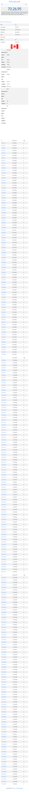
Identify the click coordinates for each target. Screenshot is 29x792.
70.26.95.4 (3, 153)
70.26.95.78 (3, 337)
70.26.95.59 (3, 289)
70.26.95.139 (3, 492)
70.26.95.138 (3, 489)
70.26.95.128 (3, 464)
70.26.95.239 (3, 744)
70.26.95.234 (3, 731)
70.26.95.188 (3, 617)
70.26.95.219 (3, 694)
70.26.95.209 (3, 669)
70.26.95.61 (3, 294)
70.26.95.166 (3, 559)
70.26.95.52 (3, 272)
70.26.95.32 (3, 222)
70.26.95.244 (3, 756)
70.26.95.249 (3, 769)
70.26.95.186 (3, 612)
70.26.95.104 (3, 405)
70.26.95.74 (3, 327)
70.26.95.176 (3, 587)
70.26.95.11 (3, 170)
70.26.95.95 (3, 382)
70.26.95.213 (3, 679)
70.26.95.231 (3, 724)
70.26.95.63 (3, 299)
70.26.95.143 (3, 502)
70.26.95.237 (3, 739)
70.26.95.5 (3, 155)
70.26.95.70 (3, 317)
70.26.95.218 (3, 691)
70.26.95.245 (3, 759)
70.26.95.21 (3, 195)
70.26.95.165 (3, 556)
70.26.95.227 (3, 714)
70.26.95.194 (3, 632)
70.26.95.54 (3, 277)
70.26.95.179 (3, 594)
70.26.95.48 (3, 262)
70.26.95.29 (3, 215)
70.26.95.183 (3, 604)
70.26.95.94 (3, 380)
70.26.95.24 (3, 202)
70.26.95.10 (3, 167)
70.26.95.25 (3, 205)
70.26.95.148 (3, 514)
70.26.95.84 (3, 352)
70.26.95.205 (3, 659)
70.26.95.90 (3, 370)
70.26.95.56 (3, 282)
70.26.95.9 (3, 165)
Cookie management (19, 788)
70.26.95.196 (3, 637)
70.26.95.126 (3, 459)
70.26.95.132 (3, 474)
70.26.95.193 (3, 629)
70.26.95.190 (3, 622)
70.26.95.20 (3, 192)
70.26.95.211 (3, 674)
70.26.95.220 (3, 696)
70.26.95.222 (3, 701)
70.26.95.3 (3, 150)
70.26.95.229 (3, 719)
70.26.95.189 (3, 619)
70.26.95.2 (3, 148)
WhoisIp (12, 1)
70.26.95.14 (3, 177)
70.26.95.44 (3, 252)
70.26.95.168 (3, 564)
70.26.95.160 (3, 544)
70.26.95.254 (3, 781)
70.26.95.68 (3, 312)
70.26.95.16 (3, 182)
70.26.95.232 (3, 726)
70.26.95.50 (3, 267)
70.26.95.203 (3, 654)
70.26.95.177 (3, 589)
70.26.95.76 (3, 332)
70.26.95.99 (3, 392)
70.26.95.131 (3, 472)
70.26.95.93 (3, 377)
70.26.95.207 (3, 664)
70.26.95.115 (3, 432)
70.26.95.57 (3, 284)
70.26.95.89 (3, 367)
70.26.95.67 (3, 309)
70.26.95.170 (3, 569)
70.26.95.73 (3, 324)
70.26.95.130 (3, 469)
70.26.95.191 (3, 624)
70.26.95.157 (3, 536)
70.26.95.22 (3, 197)
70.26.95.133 (3, 477)
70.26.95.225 (3, 709)
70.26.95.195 (3, 634)
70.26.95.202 (3, 652)
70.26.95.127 (3, 462)
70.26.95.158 (3, 539)
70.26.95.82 (3, 347)
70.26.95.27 (3, 210)
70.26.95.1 (3, 145)
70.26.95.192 (3, 627)
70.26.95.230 (3, 721)
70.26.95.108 (3, 415)
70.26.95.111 (3, 422)
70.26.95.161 (3, 546)
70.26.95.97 (3, 387)
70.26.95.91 (3, 372)
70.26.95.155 (3, 531)
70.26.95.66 (3, 307)
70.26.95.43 (3, 250)
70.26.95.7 (3, 160)
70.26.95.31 (3, 220)
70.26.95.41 (3, 245)
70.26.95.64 (3, 302)
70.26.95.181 (3, 599)
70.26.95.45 (3, 255)
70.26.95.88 (3, 365)
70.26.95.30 (3, 217)
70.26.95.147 (3, 512)
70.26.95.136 (3, 484)
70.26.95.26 (3, 207)
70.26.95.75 (3, 329)
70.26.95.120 (3, 444)
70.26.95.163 (3, 551)
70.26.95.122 (3, 449)
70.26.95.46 (3, 257)
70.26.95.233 (3, 729)
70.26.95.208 (3, 667)
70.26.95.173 (3, 580)
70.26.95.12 (3, 172)
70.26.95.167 (3, 561)
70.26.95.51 (3, 269)
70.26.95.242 (3, 751)
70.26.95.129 (3, 467)
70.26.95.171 (3, 571)
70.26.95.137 (3, 487)
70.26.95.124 (3, 454)
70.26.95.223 (3, 704)
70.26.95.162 (3, 549)
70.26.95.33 (3, 225)
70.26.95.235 (3, 734)
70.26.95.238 (3, 741)
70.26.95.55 (3, 279)
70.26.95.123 (3, 452)
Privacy (13, 788)
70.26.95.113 (3, 427)
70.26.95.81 (3, 344)
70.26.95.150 (3, 519)
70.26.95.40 (3, 242)
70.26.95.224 (3, 706)
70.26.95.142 (3, 499)
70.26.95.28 (3, 212)
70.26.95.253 (3, 779)
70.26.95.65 (3, 304)
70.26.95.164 (3, 554)
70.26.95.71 (3, 319)
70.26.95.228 (3, 716)
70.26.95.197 (3, 639)
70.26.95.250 (3, 771)
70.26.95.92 (3, 375)
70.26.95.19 (3, 190)
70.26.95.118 (3, 439)
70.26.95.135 (3, 482)
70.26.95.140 (3, 494)
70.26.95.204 (3, 657)
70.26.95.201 (3, 649)
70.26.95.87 (3, 362)
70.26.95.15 (3, 180)
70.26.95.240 (3, 746)
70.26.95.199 (3, 644)
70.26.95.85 (3, 354)
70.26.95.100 (3, 395)
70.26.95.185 (3, 609)
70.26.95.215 (3, 684)
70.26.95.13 (3, 175)
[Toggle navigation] (26, 4)
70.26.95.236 (3, 736)
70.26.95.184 (3, 607)
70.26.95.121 (3, 447)
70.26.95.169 (3, 566)
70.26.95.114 (3, 429)
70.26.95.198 (3, 642)
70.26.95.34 (3, 227)
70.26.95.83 (3, 349)
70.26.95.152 (3, 524)
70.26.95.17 (3, 185)
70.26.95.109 (3, 417)
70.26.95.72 (3, 322)
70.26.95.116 (3, 434)
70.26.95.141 (3, 497)
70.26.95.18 (3, 187)
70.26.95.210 (3, 672)
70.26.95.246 (3, 761)
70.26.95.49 (3, 264)
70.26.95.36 (3, 232)
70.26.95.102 (3, 400)
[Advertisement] (14, 18)
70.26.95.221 (3, 699)
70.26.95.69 (3, 314)
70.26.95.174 (3, 582)
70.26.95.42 (3, 247)
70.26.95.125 (3, 457)
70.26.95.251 (3, 774)
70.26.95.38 (3, 237)
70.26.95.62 (3, 297)
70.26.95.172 (3, 577)
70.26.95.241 (3, 749)
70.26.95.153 (3, 526)
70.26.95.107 (3, 412)
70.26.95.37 (3, 235)
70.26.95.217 (3, 689)
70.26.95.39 (3, 240)
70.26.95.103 (3, 402)
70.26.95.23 (3, 200)
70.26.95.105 (3, 407)
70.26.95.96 (3, 385)
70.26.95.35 (3, 230)
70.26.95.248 (3, 766)
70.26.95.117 (3, 437)
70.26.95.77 (3, 334)
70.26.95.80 (3, 342)
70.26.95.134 (3, 479)
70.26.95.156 (3, 534)
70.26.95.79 (3, 339)
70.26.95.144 (3, 504)
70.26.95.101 (3, 397)
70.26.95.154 (3, 529)
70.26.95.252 (3, 776)
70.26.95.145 (3, 507)
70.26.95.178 (3, 592)
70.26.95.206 (3, 662)
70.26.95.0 (3, 143)
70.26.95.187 (3, 614)
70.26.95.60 (3, 292)
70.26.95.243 (3, 754)
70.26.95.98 (3, 390)
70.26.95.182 (3, 602)
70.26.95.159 (3, 541)
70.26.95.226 (3, 711)
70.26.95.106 (3, 410)
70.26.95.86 (3, 360)
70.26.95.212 (3, 677)
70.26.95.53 (3, 274)
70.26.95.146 (3, 509)
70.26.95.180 (3, 597)
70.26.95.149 (3, 517)
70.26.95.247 (3, 764)
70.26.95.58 (3, 287)
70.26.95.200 (3, 647)
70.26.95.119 (3, 442)
